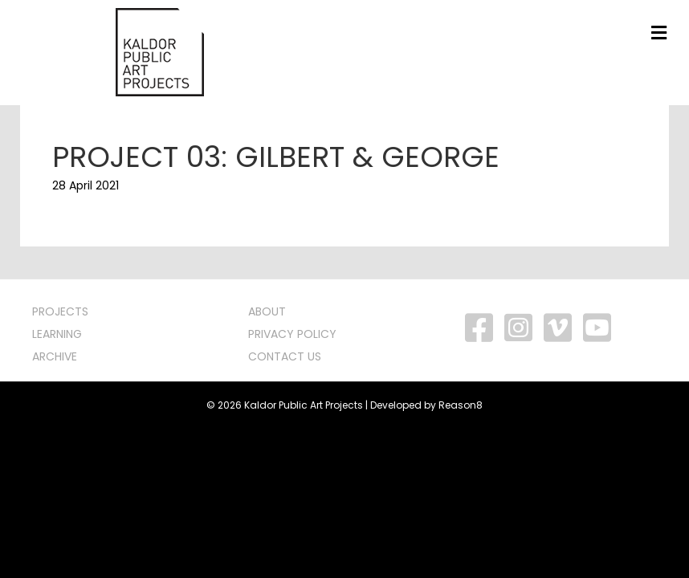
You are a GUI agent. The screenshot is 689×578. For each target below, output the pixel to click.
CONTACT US (284, 356)
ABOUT (267, 311)
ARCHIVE (54, 356)
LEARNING (57, 334)
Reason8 (460, 405)
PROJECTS (60, 311)
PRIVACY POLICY (292, 334)
